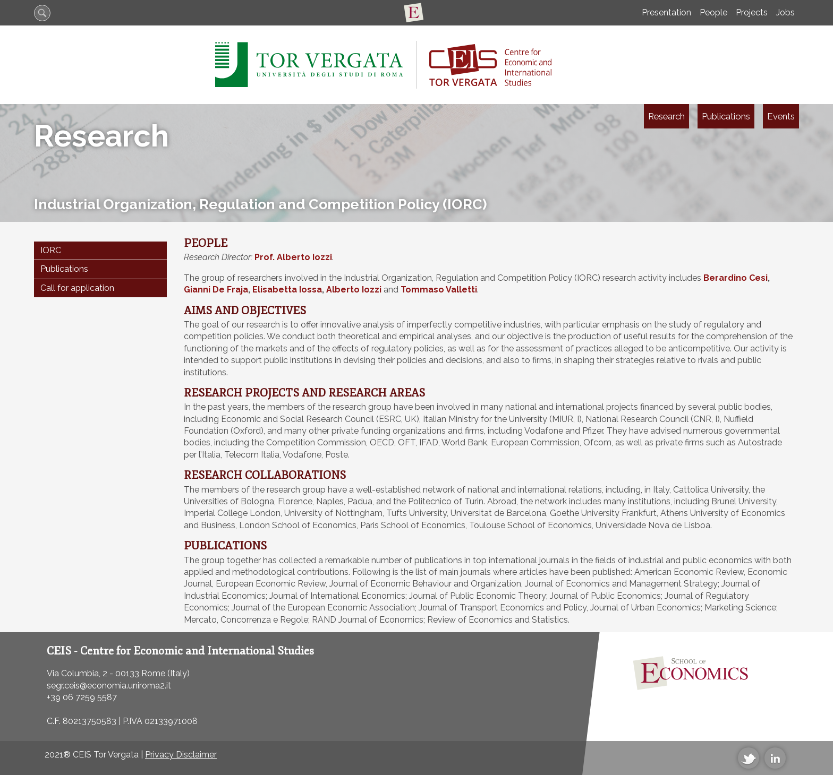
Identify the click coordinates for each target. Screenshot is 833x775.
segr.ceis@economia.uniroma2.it (109, 686)
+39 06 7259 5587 (82, 697)
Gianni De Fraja (216, 290)
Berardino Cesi (735, 278)
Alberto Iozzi (353, 290)
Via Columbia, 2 (77, 673)
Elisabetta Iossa (287, 290)
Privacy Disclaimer (181, 755)
